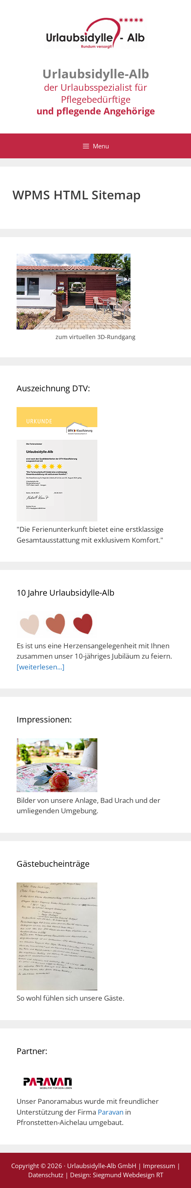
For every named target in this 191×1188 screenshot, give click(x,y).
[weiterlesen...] (41, 667)
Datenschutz (45, 1175)
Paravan (110, 1112)
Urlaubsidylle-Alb (95, 73)
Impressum (159, 1165)
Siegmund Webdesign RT (128, 1175)
